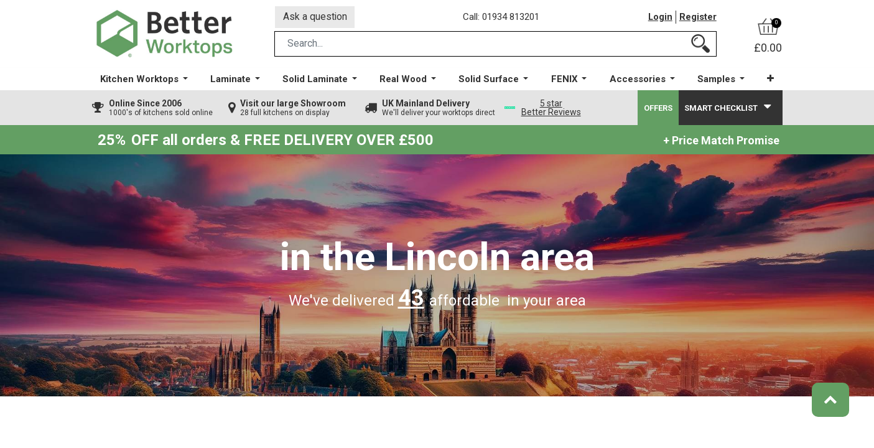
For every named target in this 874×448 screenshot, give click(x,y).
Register (698, 18)
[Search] (700, 46)
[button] (770, 80)
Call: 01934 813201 (502, 18)
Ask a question (315, 18)
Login (660, 18)
